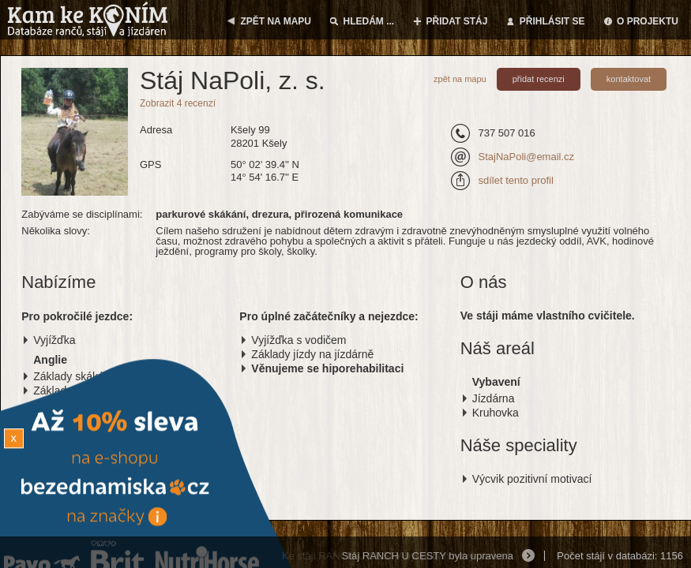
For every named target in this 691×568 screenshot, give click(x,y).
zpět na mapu (460, 79)
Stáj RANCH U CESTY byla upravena (427, 556)
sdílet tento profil (515, 180)
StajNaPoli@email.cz (526, 157)
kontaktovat (629, 79)
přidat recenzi (539, 79)
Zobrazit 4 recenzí (178, 103)
